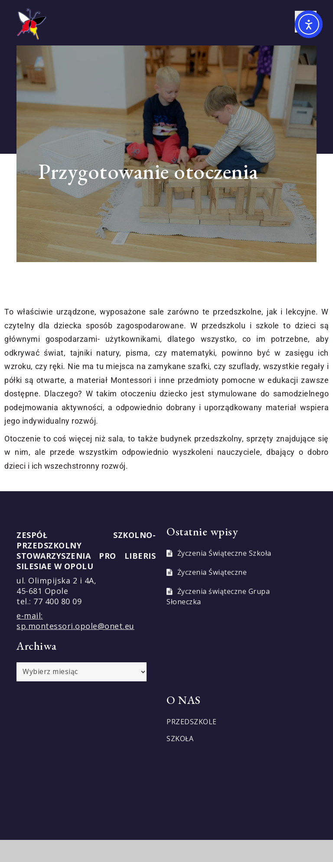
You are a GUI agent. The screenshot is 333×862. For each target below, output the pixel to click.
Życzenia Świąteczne (212, 572)
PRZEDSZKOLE (191, 721)
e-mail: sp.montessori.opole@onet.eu (75, 620)
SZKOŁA (179, 738)
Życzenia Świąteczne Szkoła (224, 553)
